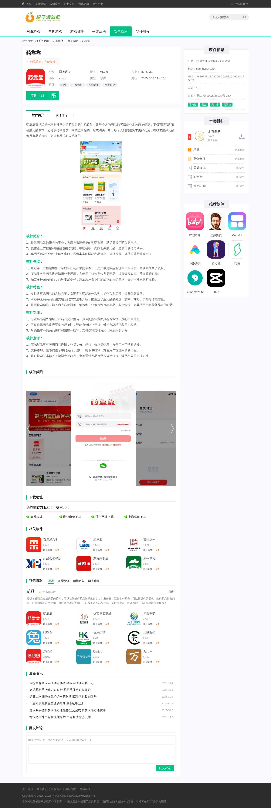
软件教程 (143, 31)
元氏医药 (149, 613)
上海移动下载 (137, 516)
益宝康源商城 (102, 613)
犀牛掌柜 (149, 558)
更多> (171, 591)
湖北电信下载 (72, 516)
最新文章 (69, 3)
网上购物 (72, 40)
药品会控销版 (52, 558)
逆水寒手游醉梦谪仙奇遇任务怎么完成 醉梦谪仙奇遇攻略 (67, 710)
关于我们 (27, 789)
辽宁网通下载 (105, 516)
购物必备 (93, 84)
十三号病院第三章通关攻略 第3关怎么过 (56, 703)
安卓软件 (58, 40)
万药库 (147, 651)
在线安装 (37, 516)
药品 (63, 84)
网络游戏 (33, 31)
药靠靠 (47, 613)
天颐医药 (149, 632)
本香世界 (214, 131)
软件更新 (98, 3)
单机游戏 (55, 31)
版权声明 (56, 789)
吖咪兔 (47, 632)
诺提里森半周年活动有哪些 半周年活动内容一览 (61, 683)
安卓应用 (121, 31)
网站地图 (70, 789)
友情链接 (85, 789)
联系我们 (42, 789)
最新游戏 (40, 3)
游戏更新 (83, 3)
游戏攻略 (77, 31)
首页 (29, 3)
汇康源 (97, 539)
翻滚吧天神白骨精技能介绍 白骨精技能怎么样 (60, 717)
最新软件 (55, 3)
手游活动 (99, 31)
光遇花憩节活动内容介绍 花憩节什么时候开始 (60, 689)
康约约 (47, 651)
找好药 (97, 651)
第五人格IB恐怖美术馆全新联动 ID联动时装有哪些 (63, 696)
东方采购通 (100, 558)
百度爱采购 (50, 539)
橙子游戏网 (42, 40)
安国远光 (149, 539)
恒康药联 (99, 632)
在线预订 (77, 84)
